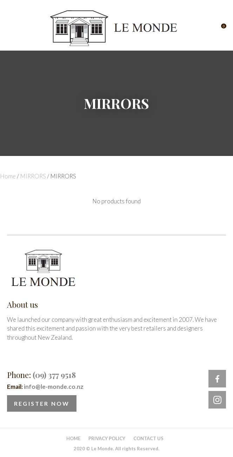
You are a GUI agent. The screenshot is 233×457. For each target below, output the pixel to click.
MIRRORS (33, 176)
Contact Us (148, 438)
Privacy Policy (106, 438)
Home (8, 176)
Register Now (41, 403)
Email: (45, 386)
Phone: (41, 375)
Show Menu (11, 28)
